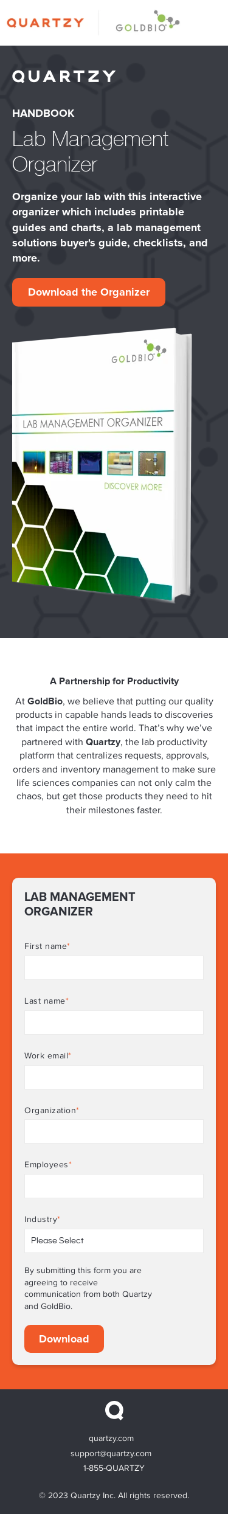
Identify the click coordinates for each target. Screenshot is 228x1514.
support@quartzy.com (111, 1454)
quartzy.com (111, 1438)
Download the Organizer (89, 292)
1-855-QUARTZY (114, 1468)
